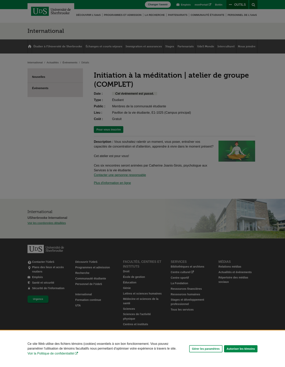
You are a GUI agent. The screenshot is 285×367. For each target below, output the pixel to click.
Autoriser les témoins (241, 348)
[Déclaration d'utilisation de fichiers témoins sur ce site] (142, 348)
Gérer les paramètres (206, 348)
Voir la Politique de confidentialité (51, 353)
